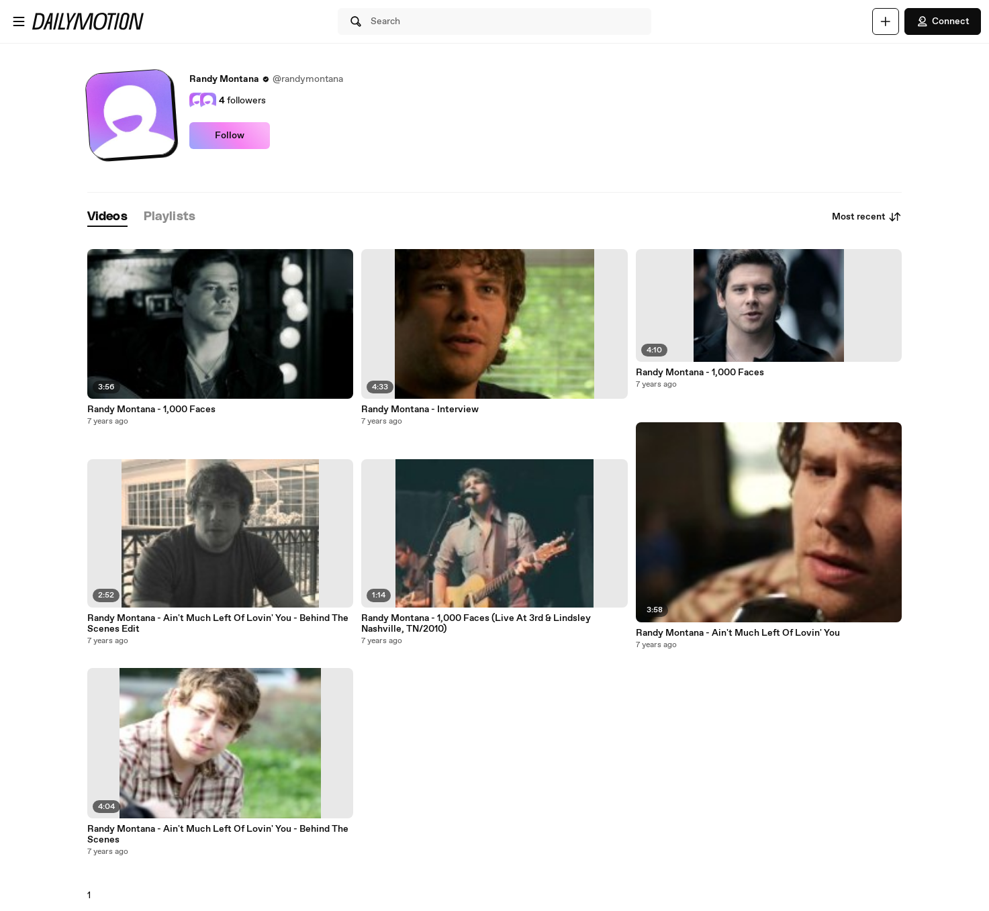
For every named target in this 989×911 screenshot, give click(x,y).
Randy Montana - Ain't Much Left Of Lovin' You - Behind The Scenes (217, 834)
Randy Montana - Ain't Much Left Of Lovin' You (738, 633)
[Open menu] (19, 21)
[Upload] (885, 21)
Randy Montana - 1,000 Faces (151, 409)
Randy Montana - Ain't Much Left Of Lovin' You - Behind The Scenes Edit (217, 623)
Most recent (867, 217)
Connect (943, 21)
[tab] (107, 217)
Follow (229, 136)
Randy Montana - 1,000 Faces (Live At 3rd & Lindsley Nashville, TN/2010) (476, 623)
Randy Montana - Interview (420, 409)
